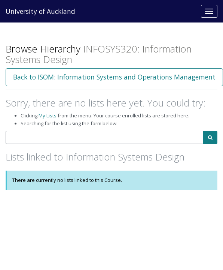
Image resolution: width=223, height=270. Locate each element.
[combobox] (105, 137)
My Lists (47, 115)
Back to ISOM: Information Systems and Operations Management (114, 76)
